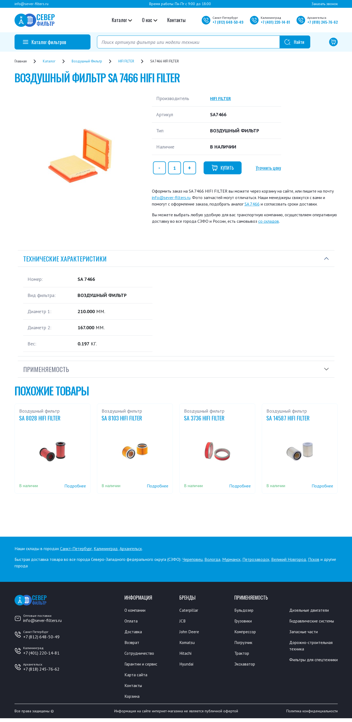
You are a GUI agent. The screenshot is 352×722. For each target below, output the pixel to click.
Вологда (212, 559)
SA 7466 (252, 204)
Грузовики (244, 621)
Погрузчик (245, 644)
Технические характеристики (65, 258)
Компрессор (246, 632)
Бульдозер (245, 610)
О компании (136, 610)
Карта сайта (136, 677)
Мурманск (231, 559)
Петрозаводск (255, 559)
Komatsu (187, 644)
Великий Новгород (288, 559)
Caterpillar (189, 610)
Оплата (131, 621)
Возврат (132, 644)
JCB (182, 621)
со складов (268, 221)
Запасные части (305, 639)
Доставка (134, 632)
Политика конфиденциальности (312, 714)
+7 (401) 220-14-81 (41, 653)
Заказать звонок (325, 3)
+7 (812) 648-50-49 (41, 636)
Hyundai (187, 666)
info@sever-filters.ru (31, 3)
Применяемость (46, 369)
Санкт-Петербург (76, 548)
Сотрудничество (141, 655)
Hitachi (186, 655)
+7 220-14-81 (275, 22)
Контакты (176, 19)
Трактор (243, 655)
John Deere (190, 632)
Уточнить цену (268, 168)
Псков (313, 559)
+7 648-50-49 (227, 22)
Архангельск (131, 548)
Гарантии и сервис (143, 666)
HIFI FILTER (222, 98)
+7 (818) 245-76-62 (41, 669)
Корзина (132, 699)
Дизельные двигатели (311, 610)
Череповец (193, 559)
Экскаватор (246, 666)
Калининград (106, 548)
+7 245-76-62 (322, 22)
